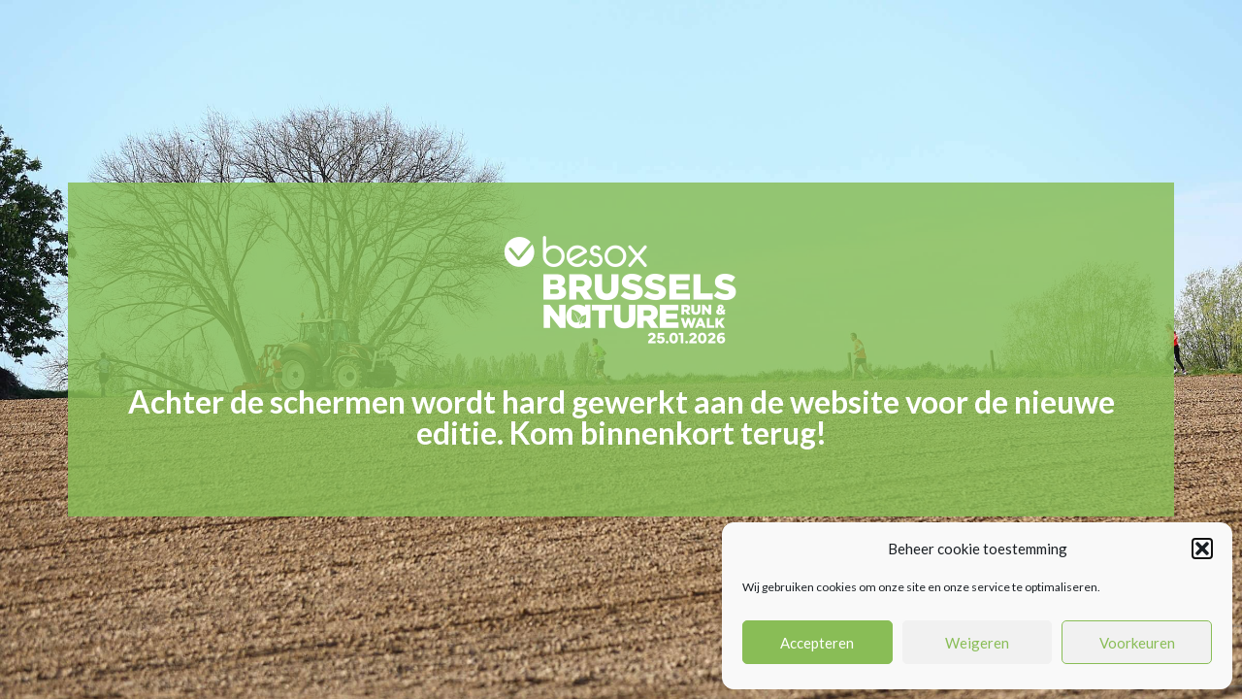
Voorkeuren (1137, 642)
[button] (1202, 548)
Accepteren (817, 642)
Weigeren (977, 642)
